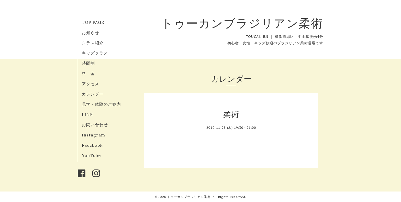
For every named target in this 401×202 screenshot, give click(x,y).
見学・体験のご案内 (101, 104)
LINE (87, 114)
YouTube (91, 155)
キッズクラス (95, 53)
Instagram (93, 134)
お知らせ (90, 32)
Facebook (92, 145)
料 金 (88, 73)
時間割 (88, 63)
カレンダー (93, 94)
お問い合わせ (95, 124)
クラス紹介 (93, 42)
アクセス (90, 83)
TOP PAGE (93, 22)
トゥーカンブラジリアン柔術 (242, 23)
